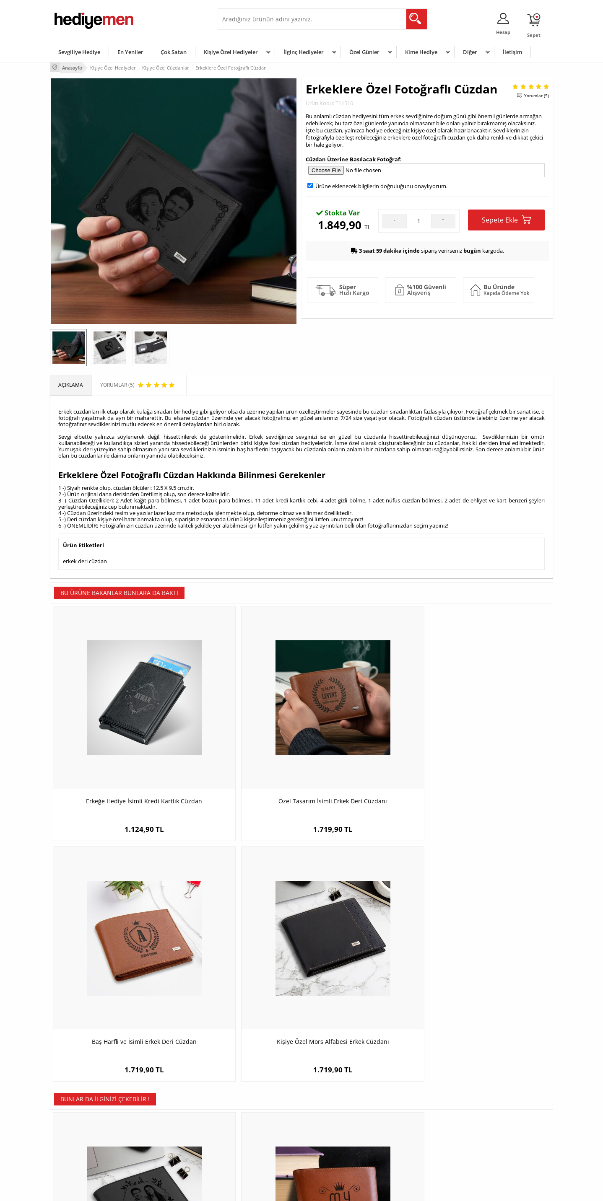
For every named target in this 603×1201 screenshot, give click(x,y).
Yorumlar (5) (536, 94)
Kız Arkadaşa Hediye (162, 1117)
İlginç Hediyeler (303, 52)
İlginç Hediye (404, 1154)
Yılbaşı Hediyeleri (326, 1117)
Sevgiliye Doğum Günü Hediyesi (259, 1117)
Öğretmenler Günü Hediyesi (338, 1142)
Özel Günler (364, 52)
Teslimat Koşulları (75, 1091)
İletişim (512, 52)
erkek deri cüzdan (85, 559)
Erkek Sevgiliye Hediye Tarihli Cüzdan (490, 937)
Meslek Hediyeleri (159, 1154)
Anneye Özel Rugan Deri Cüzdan (364, 937)
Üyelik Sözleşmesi (75, 1104)
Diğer (470, 52)
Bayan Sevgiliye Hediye (249, 1142)
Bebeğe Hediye (407, 1129)
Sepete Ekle (506, 218)
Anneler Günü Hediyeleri (334, 1129)
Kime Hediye (421, 52)
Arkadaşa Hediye (409, 1142)
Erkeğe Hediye (407, 1091)
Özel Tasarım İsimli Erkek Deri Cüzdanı (239, 738)
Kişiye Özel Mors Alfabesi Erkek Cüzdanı (490, 738)
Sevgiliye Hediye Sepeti (249, 1104)
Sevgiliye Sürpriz (157, 1142)
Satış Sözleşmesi (73, 1117)
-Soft (257, 1190)
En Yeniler (130, 52)
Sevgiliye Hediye (79, 52)
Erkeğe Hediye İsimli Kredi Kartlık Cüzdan (112, 738)
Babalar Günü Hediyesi (332, 1154)
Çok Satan (174, 52)
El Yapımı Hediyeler (160, 1129)
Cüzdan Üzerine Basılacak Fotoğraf (353, 157)
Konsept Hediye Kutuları (250, 1091)
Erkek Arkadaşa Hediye (165, 1104)
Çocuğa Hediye (407, 1117)
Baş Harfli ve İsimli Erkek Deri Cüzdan (364, 734)
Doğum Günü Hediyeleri (334, 1104)
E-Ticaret (275, 1190)
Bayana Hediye (407, 1104)
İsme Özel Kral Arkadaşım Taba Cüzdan (239, 941)
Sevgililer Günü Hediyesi (334, 1091)
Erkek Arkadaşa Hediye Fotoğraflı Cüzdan (113, 941)
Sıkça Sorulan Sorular (79, 1154)
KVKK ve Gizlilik (71, 1142)
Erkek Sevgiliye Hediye (248, 1129)
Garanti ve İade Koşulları (82, 1129)
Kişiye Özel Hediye (159, 1091)
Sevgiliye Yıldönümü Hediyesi (256, 1154)
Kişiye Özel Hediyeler (231, 52)
